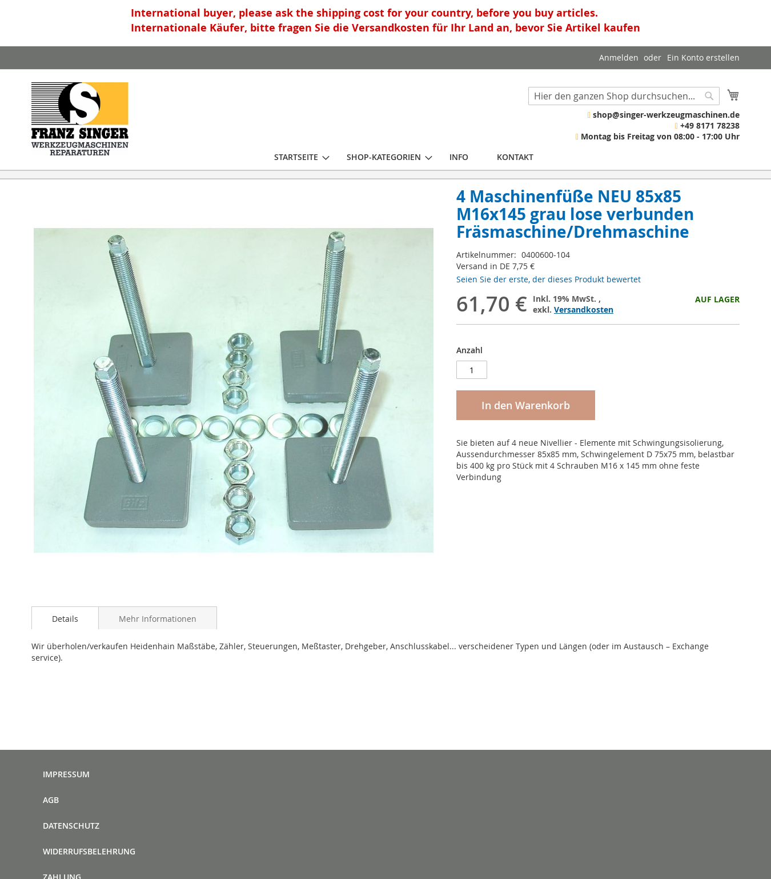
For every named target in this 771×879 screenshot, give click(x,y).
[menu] (404, 157)
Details (65, 618)
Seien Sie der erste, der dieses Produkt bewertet (548, 279)
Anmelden (619, 57)
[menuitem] (296, 157)
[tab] (65, 617)
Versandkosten (583, 309)
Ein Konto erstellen (703, 57)
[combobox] (624, 96)
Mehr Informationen (157, 618)
